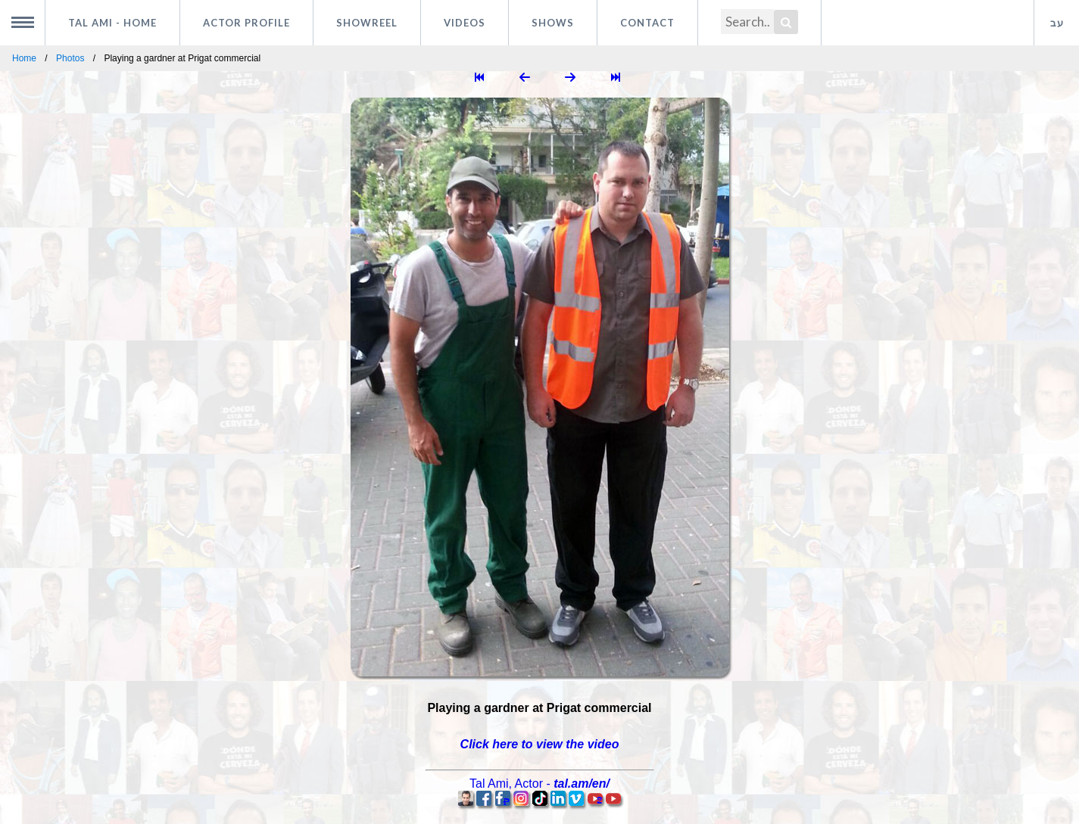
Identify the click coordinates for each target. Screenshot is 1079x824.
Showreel (367, 23)
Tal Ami (112, 23)
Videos (464, 23)
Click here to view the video (539, 744)
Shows (553, 23)
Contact (647, 23)
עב (1057, 23)
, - (539, 783)
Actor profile (246, 23)
